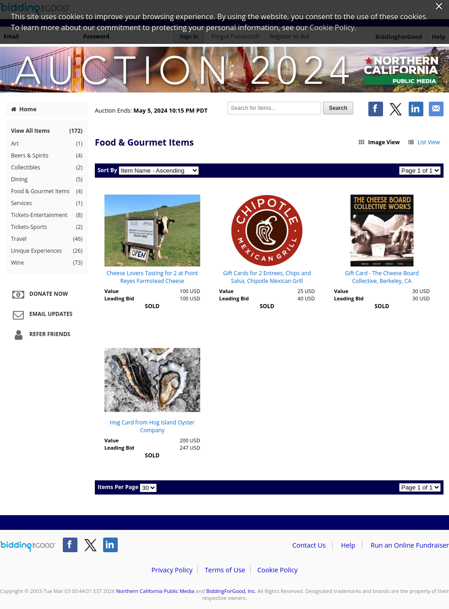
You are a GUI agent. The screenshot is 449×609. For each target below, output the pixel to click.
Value (111, 291)
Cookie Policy (277, 570)
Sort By (107, 170)
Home (24, 109)
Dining (46, 179)
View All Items (46, 131)
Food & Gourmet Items (46, 191)
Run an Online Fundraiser (410, 545)
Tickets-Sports (46, 227)
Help (348, 545)
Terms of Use (225, 570)
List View (423, 142)
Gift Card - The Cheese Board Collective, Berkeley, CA (382, 277)
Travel (46, 239)
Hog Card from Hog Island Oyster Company (152, 426)
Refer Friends (40, 334)
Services (46, 203)
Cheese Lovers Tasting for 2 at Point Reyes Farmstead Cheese (152, 277)
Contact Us (309, 545)
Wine (46, 262)
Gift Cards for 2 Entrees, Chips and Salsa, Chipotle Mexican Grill (267, 277)
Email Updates (41, 314)
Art (46, 143)
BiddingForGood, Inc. (231, 590)
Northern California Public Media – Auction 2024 (224, 69)
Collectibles (46, 167)
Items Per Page (118, 487)
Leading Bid (119, 298)
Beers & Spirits (46, 155)
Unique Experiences (46, 251)
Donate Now (39, 294)
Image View (379, 142)
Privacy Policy (171, 570)
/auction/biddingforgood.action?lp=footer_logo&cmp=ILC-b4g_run (27, 546)
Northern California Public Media (155, 590)
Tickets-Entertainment (46, 215)
